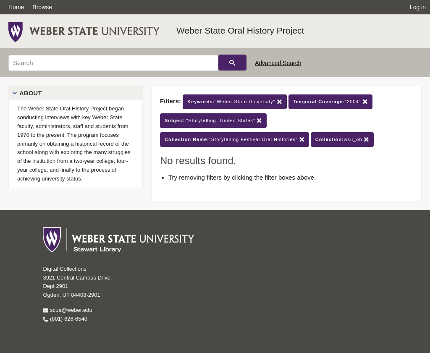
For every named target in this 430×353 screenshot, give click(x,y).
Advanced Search (278, 63)
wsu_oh (342, 139)
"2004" (330, 102)
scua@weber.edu (67, 310)
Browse (42, 7)
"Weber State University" (234, 102)
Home (16, 7)
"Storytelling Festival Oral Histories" (234, 139)
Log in (418, 7)
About (30, 93)
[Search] (113, 63)
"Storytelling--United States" (213, 120)
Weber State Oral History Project (240, 30)
